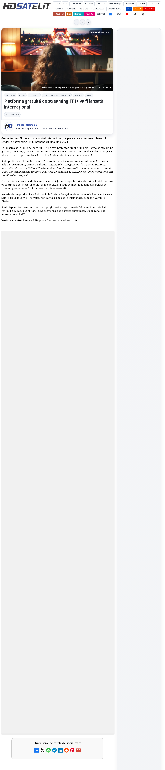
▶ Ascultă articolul (100, 32)
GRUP (119, 14)
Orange (137, 9)
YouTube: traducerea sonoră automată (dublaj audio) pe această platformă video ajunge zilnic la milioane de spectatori (50, 603)
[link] (57, 553)
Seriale (78, 95)
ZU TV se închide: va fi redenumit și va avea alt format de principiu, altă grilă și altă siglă (47, 657)
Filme (22, 95)
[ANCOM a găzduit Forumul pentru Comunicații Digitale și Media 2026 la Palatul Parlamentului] (139, 119)
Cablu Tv (89, 3)
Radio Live (83, 9)
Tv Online (71, 9)
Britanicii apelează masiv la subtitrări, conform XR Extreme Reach (50, 547)
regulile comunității (48, 457)
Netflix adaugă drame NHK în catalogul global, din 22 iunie (50, 574)
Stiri (89, 95)
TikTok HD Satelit (139, 402)
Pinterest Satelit (139, 418)
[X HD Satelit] (143, 14)
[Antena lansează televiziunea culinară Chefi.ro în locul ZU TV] (101, 690)
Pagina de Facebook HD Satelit (139, 365)
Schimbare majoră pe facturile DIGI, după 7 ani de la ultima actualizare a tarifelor (50, 712)
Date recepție (115, 3)
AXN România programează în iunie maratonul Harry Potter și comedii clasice (139, 140)
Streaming (130, 3)
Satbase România (116, 9)
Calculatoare (97, 9)
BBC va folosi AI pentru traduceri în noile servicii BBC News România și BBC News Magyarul (48, 629)
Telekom (89, 14)
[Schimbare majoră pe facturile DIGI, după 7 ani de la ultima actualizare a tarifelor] (101, 718)
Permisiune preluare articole (139, 491)
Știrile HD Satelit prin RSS (139, 428)
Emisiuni (141, 3)
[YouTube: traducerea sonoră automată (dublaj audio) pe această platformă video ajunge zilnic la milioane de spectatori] (101, 608)
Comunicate (76, 3)
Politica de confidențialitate (139, 509)
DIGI (129, 9)
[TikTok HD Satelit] (135, 14)
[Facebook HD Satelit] (110, 14)
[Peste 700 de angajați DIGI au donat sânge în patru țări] (139, 75)
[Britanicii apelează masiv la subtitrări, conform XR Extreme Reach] (101, 553)
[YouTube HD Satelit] (127, 14)
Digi (124, 456)
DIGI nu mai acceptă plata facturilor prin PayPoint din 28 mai (50, 739)
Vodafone (149, 9)
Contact (101, 14)
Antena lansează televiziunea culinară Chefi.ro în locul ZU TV (49, 684)
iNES (69, 14)
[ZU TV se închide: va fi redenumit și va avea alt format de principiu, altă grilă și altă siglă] (101, 663)
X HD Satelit (139, 410)
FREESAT (134, 456)
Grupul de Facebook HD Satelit (139, 376)
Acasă (57, 3)
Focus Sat (59, 14)
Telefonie (59, 9)
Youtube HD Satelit (139, 394)
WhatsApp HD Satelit (139, 386)
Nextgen (78, 14)
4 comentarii (12, 114)
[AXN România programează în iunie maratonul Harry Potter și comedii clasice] (139, 160)
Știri (65, 3)
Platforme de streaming (57, 95)
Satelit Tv (101, 3)
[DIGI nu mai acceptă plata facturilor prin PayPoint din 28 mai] (101, 745)
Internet (34, 95)
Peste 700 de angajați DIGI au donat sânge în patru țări (138, 57)
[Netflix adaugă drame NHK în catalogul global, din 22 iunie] (101, 581)
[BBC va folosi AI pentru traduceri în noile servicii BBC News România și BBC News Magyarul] (101, 635)
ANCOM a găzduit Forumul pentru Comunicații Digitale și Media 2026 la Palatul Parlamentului (138, 98)
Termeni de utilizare (139, 500)
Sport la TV (154, 3)
